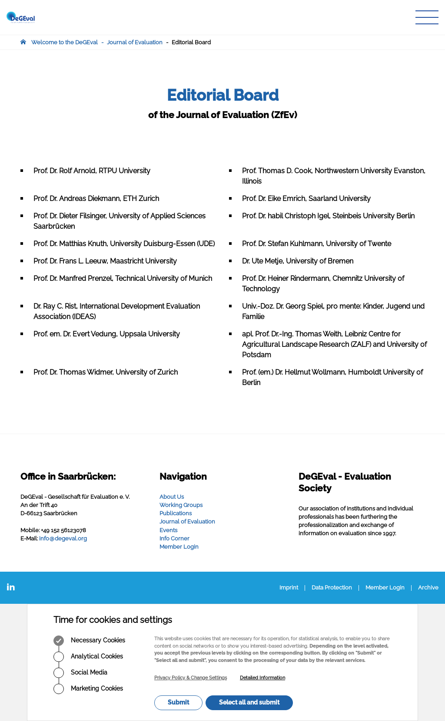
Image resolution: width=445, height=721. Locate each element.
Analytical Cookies (88, 657)
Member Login (179, 546)
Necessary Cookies (89, 640)
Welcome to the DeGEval (64, 42)
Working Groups (181, 505)
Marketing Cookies (88, 689)
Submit (178, 702)
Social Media (80, 673)
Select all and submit (249, 702)
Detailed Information (262, 678)
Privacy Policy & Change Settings (190, 678)
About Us (171, 497)
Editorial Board (191, 42)
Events (168, 530)
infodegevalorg (63, 538)
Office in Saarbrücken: (68, 476)
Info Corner (174, 538)
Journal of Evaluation (135, 42)
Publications (175, 513)
